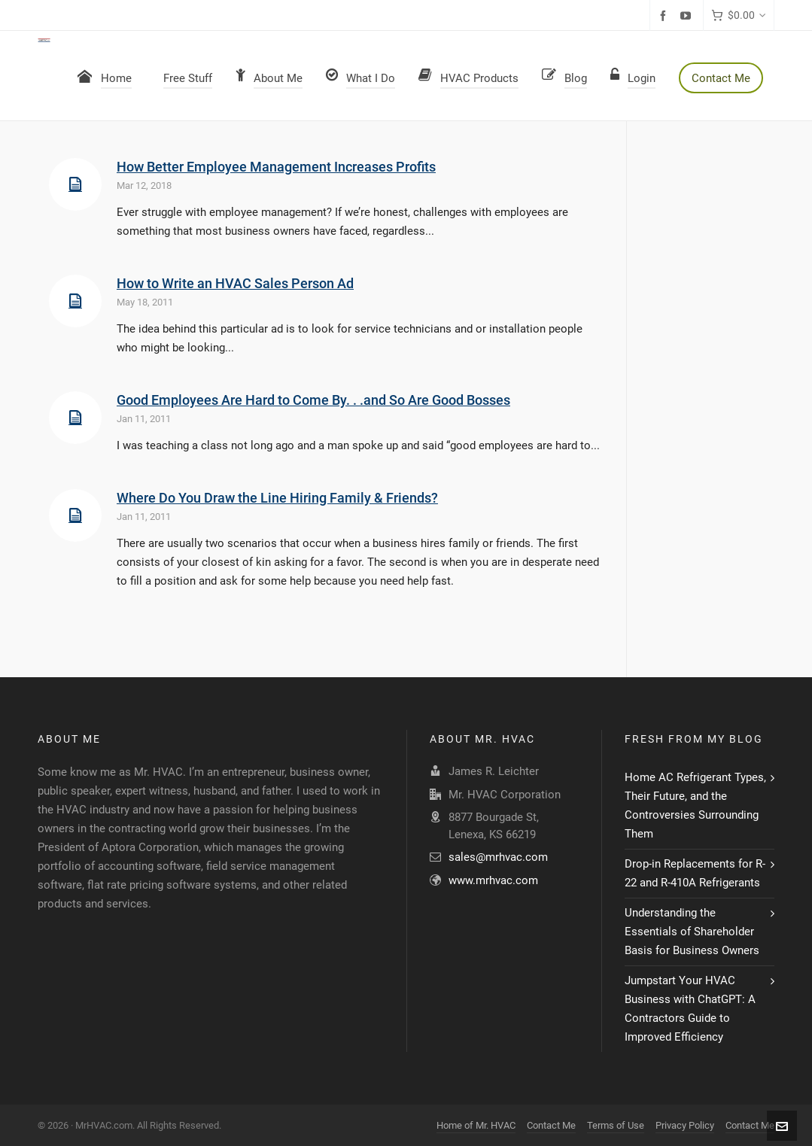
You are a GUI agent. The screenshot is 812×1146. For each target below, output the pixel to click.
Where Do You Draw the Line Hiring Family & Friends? (277, 498)
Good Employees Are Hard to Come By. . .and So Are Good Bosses (313, 400)
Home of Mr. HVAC (475, 1125)
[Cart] (738, 15)
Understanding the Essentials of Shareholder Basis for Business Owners (692, 931)
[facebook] (665, 16)
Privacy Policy (684, 1125)
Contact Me (551, 1125)
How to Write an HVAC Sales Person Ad (235, 283)
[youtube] (687, 16)
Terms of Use (615, 1125)
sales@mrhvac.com (498, 857)
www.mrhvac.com (493, 880)
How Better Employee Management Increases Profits (276, 167)
